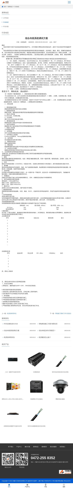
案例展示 (44, 446)
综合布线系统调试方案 (11, 330)
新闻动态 (10, 6)
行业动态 (17, 6)
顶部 (64, 485)
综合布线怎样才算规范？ (47, 330)
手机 (45, 485)
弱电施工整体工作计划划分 (63, 313)
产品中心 (19, 446)
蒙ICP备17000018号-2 (45, 481)
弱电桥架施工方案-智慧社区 (48, 324)
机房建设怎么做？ (45, 337)
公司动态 (6, 18)
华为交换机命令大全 (11, 324)
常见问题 (6, 26)
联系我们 (62, 446)
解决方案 (27, 446)
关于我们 (10, 446)
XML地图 (55, 481)
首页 (5, 6)
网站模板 (60, 481)
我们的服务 (53, 446)
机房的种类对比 (11, 313)
